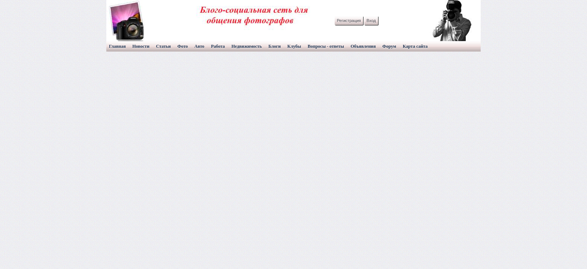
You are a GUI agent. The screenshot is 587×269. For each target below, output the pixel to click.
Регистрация (349, 20)
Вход (371, 20)
